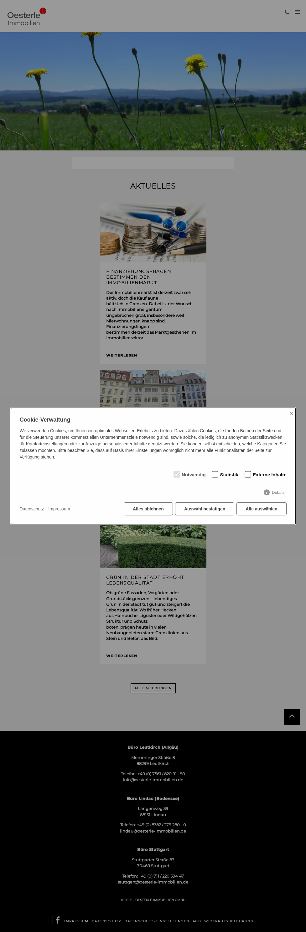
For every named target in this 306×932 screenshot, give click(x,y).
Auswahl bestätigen (204, 508)
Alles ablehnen (148, 508)
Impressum (59, 508)
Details (278, 492)
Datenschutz (32, 508)
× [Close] (291, 413)
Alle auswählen (261, 508)
